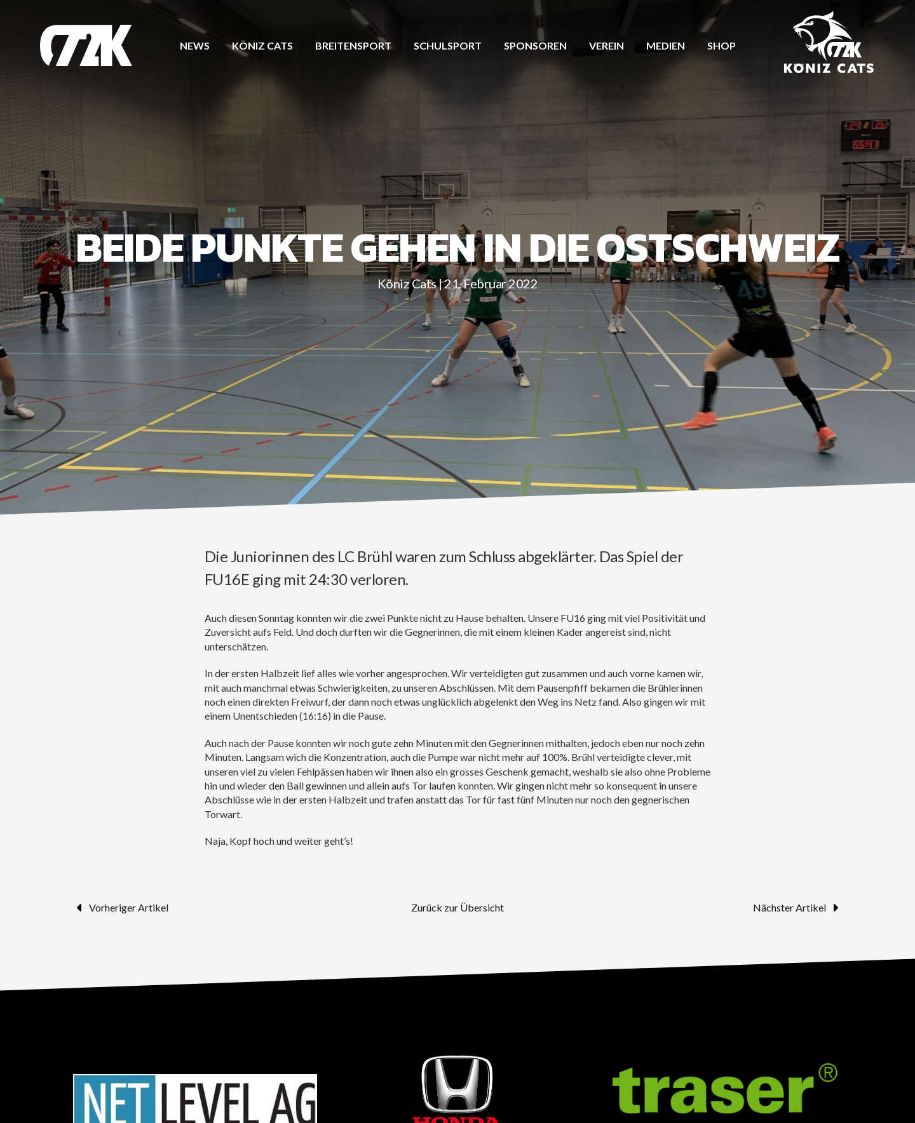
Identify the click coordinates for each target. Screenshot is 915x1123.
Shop (721, 45)
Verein (606, 45)
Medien (665, 45)
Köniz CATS (262, 45)
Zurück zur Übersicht (457, 907)
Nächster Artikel (797, 907)
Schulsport (448, 45)
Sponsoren (535, 45)
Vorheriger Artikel (120, 907)
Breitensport (353, 45)
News (195, 45)
